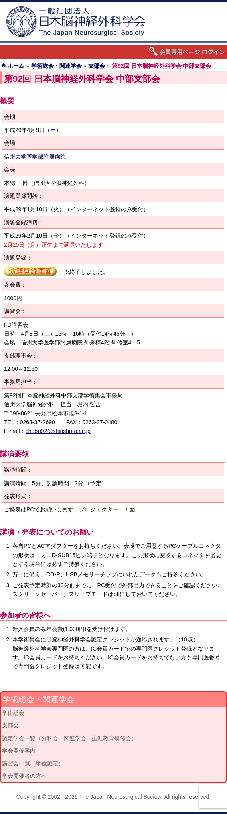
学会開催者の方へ (24, 776)
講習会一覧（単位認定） (33, 763)
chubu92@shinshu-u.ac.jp (58, 431)
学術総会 (13, 713)
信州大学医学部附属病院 (35, 156)
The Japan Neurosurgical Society (120, 797)
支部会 (96, 66)
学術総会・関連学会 (56, 66)
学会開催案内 (19, 750)
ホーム (16, 66)
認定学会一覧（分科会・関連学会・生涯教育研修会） (69, 738)
